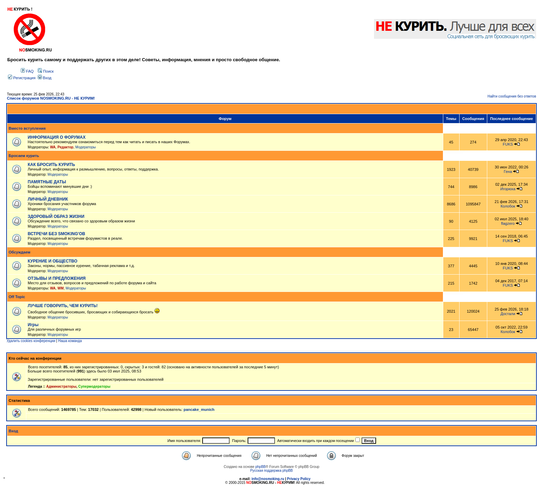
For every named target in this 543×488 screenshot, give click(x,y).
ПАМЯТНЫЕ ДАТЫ (47, 181)
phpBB (260, 467)
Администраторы (61, 386)
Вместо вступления (27, 128)
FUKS (508, 144)
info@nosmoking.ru (267, 479)
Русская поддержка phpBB (271, 470)
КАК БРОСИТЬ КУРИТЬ (51, 164)
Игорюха (508, 189)
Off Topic (17, 297)
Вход (45, 78)
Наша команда (70, 341)
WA (52, 147)
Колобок (507, 206)
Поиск (46, 71)
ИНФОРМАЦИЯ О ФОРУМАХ (57, 137)
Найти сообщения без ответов (512, 96)
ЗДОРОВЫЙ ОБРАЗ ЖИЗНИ (56, 216)
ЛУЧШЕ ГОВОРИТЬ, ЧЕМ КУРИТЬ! (63, 305)
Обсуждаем (19, 252)
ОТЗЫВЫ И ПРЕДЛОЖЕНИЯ (57, 278)
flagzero (508, 223)
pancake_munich (199, 409)
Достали (507, 314)
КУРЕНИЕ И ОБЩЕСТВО (52, 261)
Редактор (65, 147)
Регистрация (21, 78)
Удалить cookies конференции (31, 341)
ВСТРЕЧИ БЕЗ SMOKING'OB (56, 233)
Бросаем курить (24, 156)
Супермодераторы (94, 386)
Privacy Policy (299, 479)
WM (60, 288)
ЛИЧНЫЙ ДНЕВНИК (48, 199)
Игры (33, 324)
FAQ (27, 71)
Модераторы (85, 147)
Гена (508, 171)
